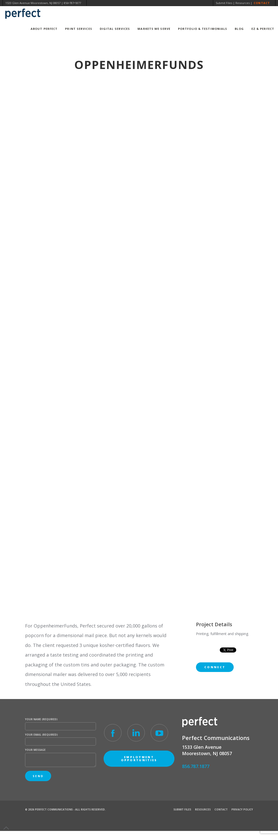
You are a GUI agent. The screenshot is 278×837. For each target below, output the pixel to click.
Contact (262, 3)
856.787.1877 (195, 766)
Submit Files (224, 3)
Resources (242, 3)
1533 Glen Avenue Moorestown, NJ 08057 (33, 3)
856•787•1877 (72, 3)
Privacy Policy (242, 809)
